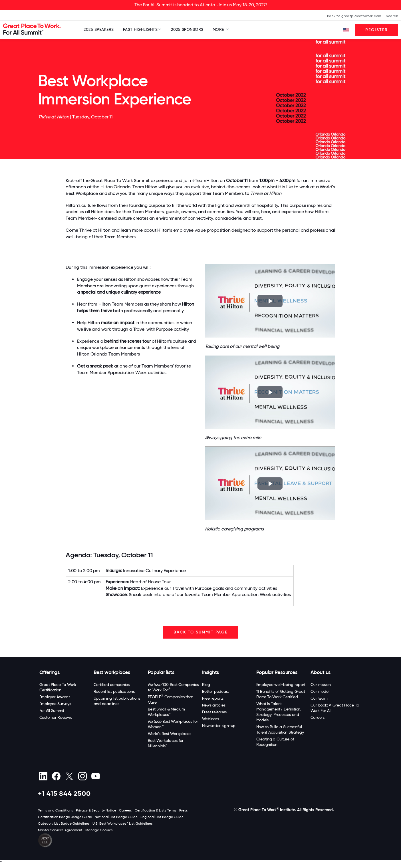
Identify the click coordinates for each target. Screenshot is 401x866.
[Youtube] (95, 776)
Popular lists (161, 672)
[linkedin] (43, 776)
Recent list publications (114, 691)
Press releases (214, 712)
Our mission (321, 684)
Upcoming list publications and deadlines (117, 701)
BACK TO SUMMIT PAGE (200, 632)
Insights (210, 672)
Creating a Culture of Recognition (275, 742)
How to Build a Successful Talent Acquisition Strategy (280, 729)
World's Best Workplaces (169, 733)
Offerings (49, 672)
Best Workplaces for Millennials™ (166, 743)
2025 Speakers (99, 29)
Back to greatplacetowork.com (354, 16)
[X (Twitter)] (69, 776)
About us (321, 672)
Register (376, 29)
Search (392, 16)
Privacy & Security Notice (96, 810)
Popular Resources (276, 672)
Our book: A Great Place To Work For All (335, 708)
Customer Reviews (55, 717)
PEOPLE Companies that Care (170, 699)
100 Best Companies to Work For (173, 687)
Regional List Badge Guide (162, 817)
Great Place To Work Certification (57, 687)
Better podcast (215, 691)
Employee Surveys (55, 703)
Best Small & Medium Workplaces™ (166, 712)
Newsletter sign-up (219, 725)
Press (183, 810)
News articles (213, 705)
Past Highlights (140, 29)
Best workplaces (112, 672)
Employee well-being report (281, 684)
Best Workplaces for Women (173, 724)
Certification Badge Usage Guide (65, 817)
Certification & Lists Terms (155, 810)
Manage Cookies (99, 830)
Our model (320, 691)
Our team (319, 698)
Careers (318, 717)
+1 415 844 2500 (64, 793)
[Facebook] (56, 776)
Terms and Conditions (55, 810)
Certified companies (112, 684)
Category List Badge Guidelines (64, 823)
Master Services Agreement (60, 830)
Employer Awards (54, 697)
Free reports (212, 698)
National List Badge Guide (116, 817)
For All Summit (52, 710)
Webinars (210, 718)
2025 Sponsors (187, 29)
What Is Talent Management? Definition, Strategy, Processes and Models (278, 711)
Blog (206, 684)
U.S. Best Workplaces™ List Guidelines (122, 823)
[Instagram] (82, 776)
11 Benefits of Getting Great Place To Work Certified (280, 694)
